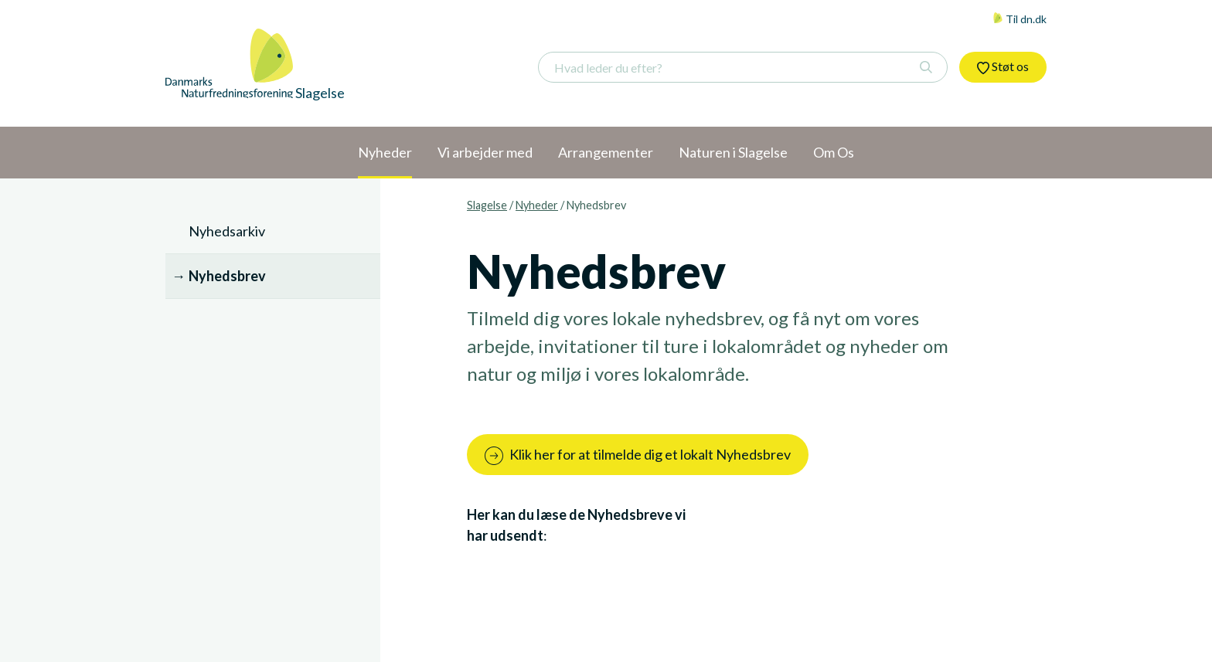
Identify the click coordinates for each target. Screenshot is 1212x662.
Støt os (1003, 66)
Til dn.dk (1019, 18)
